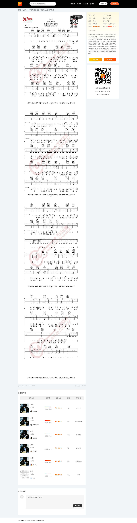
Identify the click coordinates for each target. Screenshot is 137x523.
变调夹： (105, 18)
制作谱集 (95, 59)
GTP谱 (85, 4)
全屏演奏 (110, 59)
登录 (114, 4)
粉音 (34, 478)
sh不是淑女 (36, 424)
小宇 (31, 404)
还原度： (105, 26)
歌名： (90, 15)
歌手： (105, 15)
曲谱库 (79, 4)
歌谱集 (92, 4)
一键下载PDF (77, 17)
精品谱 (73, 4)
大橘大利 (35, 411)
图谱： (105, 21)
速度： (90, 21)
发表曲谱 (103, 4)
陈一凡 (34, 464)
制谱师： (105, 24)
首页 (19, 10)
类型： (90, 24)
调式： (90, 18)
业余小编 (35, 438)
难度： (90, 26)
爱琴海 (34, 451)
